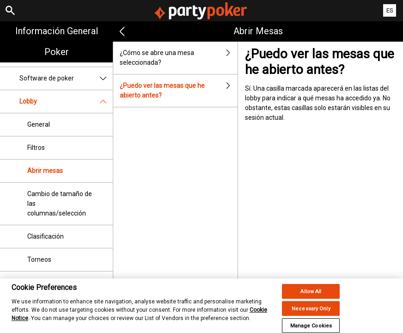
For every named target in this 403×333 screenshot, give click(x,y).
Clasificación (45, 236)
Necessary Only (311, 312)
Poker (56, 51)
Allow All (310, 295)
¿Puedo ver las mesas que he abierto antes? (179, 90)
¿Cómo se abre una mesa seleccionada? (179, 58)
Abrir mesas (45, 170)
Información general (56, 31)
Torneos (39, 259)
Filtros (36, 147)
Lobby (66, 101)
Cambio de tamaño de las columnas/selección (59, 203)
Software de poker (66, 78)
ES (389, 10)
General (38, 124)
